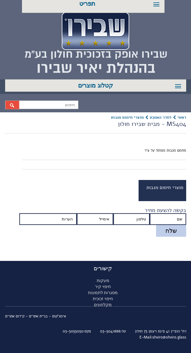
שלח (171, 230)
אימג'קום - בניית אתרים (47, 316)
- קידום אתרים (17, 316)
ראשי (181, 117)
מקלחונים (103, 304)
